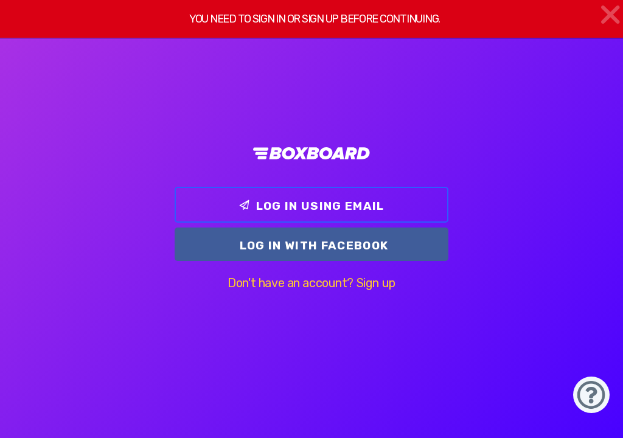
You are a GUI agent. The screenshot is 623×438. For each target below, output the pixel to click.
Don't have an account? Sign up (311, 283)
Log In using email (311, 206)
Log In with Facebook (314, 245)
